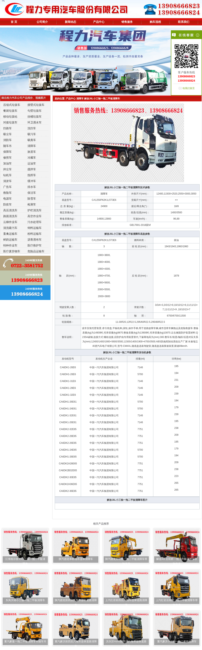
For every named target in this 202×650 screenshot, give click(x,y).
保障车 (7, 151)
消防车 (7, 140)
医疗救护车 (34, 245)
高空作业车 (34, 216)
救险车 (7, 192)
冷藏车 (31, 157)
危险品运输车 (35, 251)
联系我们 (183, 21)
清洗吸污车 (10, 227)
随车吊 (7, 145)
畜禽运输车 (10, 233)
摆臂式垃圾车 (35, 104)
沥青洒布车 (34, 239)
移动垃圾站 (10, 116)
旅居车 (31, 151)
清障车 (31, 145)
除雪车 (31, 198)
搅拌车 (31, 169)
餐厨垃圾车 (10, 110)
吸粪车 (31, 140)
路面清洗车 (10, 216)
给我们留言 (189, 88)
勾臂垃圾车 (34, 110)
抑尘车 (7, 169)
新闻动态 (70, 21)
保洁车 (31, 192)
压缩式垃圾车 (11, 104)
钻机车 (7, 175)
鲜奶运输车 (10, 239)
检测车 (31, 204)
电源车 (7, 198)
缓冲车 (31, 181)
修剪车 (7, 157)
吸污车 (31, 134)
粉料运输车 (34, 233)
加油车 (7, 163)
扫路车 (7, 128)
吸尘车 (7, 134)
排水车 (31, 186)
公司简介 (42, 21)
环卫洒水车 (34, 122)
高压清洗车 (10, 210)
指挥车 (31, 175)
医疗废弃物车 (11, 251)
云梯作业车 (10, 222)
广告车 (7, 186)
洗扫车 (31, 128)
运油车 (31, 163)
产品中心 (98, 21)
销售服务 (127, 21)
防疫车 (7, 204)
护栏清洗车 (34, 210)
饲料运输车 (34, 227)
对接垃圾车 (10, 122)
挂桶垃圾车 (34, 116)
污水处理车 (34, 222)
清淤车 (7, 181)
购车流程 (155, 21)
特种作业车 (10, 245)
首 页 (14, 21)
